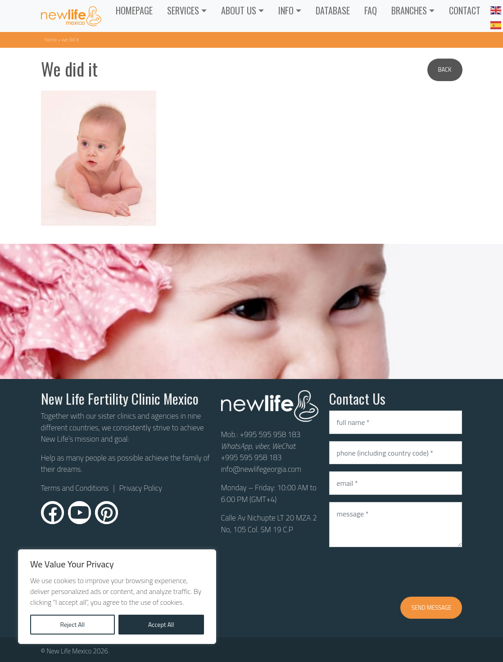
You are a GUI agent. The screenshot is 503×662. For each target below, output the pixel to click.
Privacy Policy (140, 488)
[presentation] (397, 571)
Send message (431, 607)
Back (445, 69)
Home (51, 39)
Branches (409, 10)
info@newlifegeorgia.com (261, 469)
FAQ (370, 10)
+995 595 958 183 (270, 434)
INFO (286, 10)
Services (183, 10)
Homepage (134, 10)
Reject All (72, 624)
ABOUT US (238, 10)
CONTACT (464, 10)
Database (333, 10)
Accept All (161, 624)
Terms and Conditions (75, 488)
